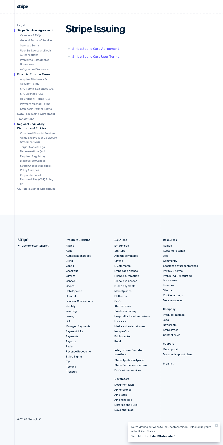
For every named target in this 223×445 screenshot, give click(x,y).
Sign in (169, 363)
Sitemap (168, 290)
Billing (69, 260)
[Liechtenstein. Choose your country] (33, 245)
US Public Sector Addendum (36, 188)
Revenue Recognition (79, 351)
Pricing (70, 245)
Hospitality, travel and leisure (132, 316)
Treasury (71, 371)
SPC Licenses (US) (31, 93)
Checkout (72, 271)
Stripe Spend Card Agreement (95, 48)
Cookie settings (173, 295)
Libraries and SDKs (126, 404)
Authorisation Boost (78, 255)
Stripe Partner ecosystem (130, 365)
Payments (72, 336)
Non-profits (121, 331)
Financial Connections (79, 301)
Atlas (69, 250)
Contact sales (172, 335)
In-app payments (125, 286)
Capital (70, 266)
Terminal (71, 366)
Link (68, 321)
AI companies (122, 306)
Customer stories (174, 250)
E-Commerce (122, 266)
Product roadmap (174, 314)
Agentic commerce (126, 255)
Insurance (120, 321)
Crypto (70, 286)
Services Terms (30, 45)
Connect (71, 281)
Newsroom (170, 325)
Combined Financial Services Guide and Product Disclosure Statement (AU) (38, 137)
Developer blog (124, 410)
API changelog (123, 399)
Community (170, 260)
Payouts (71, 341)
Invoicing (71, 311)
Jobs (166, 320)
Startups (119, 250)
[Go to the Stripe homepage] (22, 240)
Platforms (120, 296)
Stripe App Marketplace (129, 360)
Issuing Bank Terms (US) (35, 98)
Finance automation (126, 276)
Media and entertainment (130, 326)
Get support (170, 349)
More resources (173, 300)
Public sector (122, 336)
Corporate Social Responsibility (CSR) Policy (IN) (36, 179)
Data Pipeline (74, 291)
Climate (70, 276)
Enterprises (121, 245)
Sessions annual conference (180, 266)
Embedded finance (126, 271)
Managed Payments (78, 326)
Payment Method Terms (35, 103)
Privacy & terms (173, 271)
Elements (72, 296)
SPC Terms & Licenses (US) (37, 88)
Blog (166, 255)
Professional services (127, 370)
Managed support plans (177, 354)
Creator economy (125, 311)
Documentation (124, 384)
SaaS (117, 301)
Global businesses (125, 281)
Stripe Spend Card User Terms (96, 56)
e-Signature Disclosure (34, 69)
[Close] (216, 426)
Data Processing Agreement (36, 114)
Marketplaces (123, 291)
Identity (71, 306)
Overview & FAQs (31, 35)
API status (120, 394)
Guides (167, 245)
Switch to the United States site (153, 436)
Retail (117, 341)
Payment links (74, 331)
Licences (168, 285)
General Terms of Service (36, 40)
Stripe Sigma (74, 356)
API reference (123, 389)
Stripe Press (170, 330)
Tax (68, 361)
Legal (21, 25)
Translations (25, 119)
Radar (69, 346)
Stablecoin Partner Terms (36, 109)
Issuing (70, 316)
